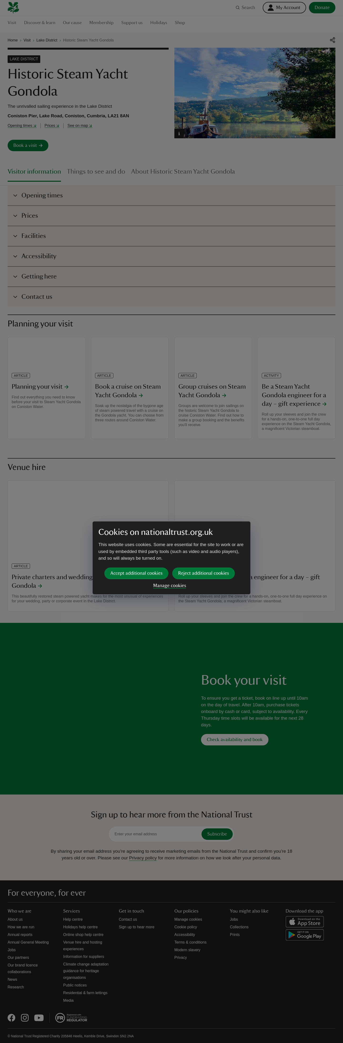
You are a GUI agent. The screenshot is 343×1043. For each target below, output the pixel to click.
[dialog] (171, 521)
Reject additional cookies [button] (203, 536)
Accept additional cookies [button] (136, 536)
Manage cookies (169, 549)
